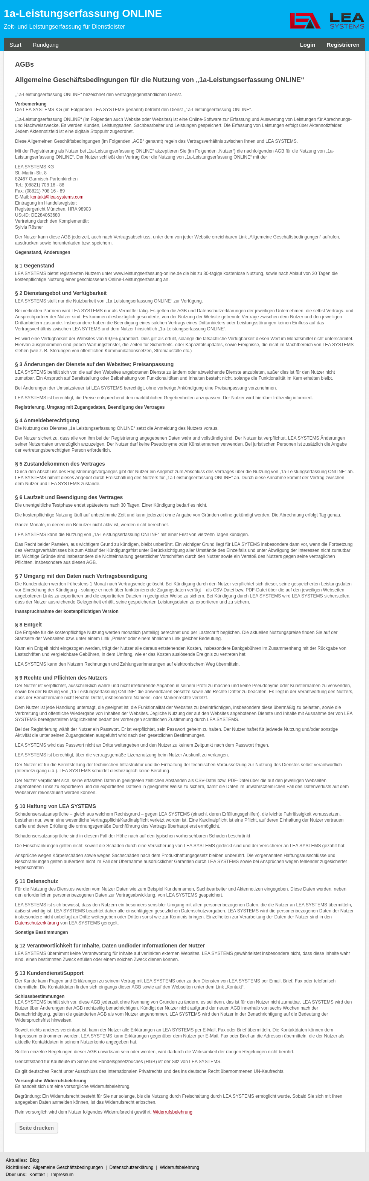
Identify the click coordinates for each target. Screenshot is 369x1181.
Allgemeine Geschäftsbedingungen (68, 1167)
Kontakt (37, 1174)
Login (308, 44)
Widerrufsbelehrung (172, 1112)
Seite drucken (36, 1128)
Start (15, 44)
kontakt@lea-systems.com (57, 197)
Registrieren (343, 44)
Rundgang (46, 44)
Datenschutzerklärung (37, 923)
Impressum (62, 1174)
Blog (34, 1160)
